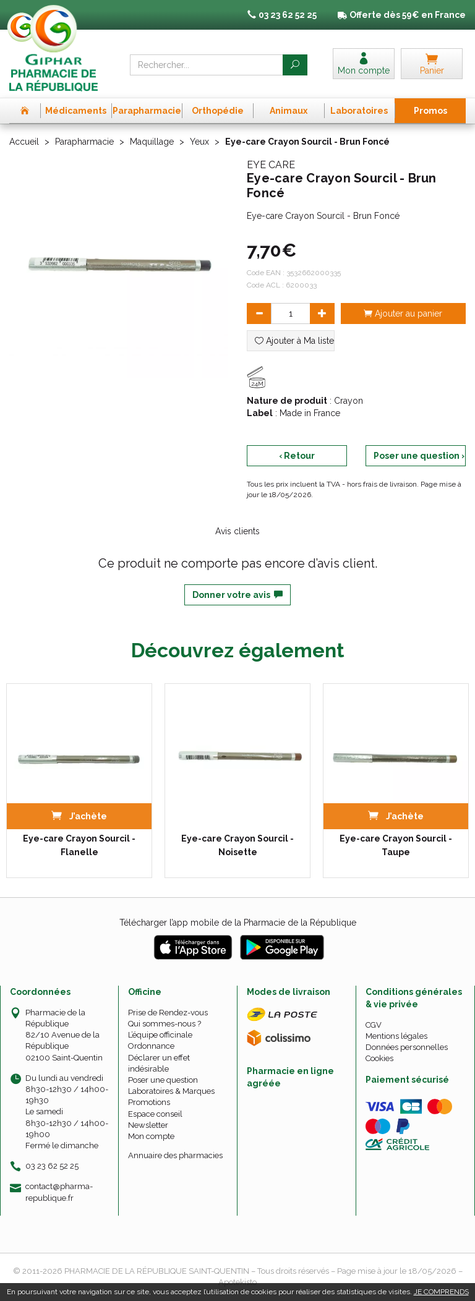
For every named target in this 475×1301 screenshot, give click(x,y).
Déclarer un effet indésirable (159, 1063)
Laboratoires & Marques (171, 1091)
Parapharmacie (84, 142)
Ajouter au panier (403, 313)
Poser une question (163, 1080)
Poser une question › (419, 456)
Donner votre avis (237, 595)
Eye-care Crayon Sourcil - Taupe (396, 845)
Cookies (379, 1058)
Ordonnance (151, 1046)
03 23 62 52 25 (52, 1166)
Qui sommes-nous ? (164, 1023)
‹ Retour (297, 456)
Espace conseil (155, 1114)
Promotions (149, 1102)
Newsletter (148, 1125)
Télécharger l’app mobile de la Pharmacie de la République (237, 923)
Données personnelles (407, 1047)
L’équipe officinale (160, 1034)
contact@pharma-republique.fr (59, 1191)
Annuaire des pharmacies (175, 1155)
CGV (374, 1025)
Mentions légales (396, 1036)
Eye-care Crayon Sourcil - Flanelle (79, 845)
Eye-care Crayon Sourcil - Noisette (237, 845)
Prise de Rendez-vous (168, 1012)
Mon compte (151, 1136)
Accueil (24, 142)
